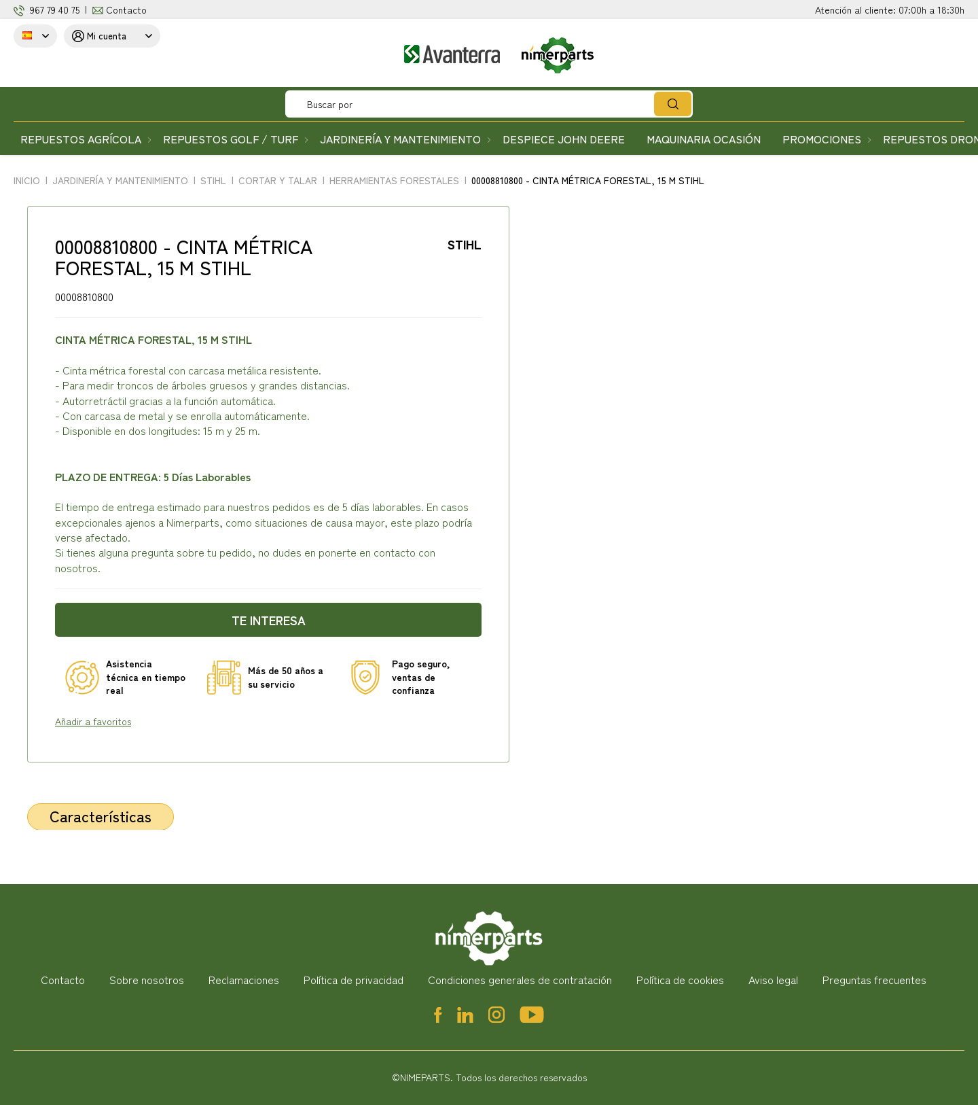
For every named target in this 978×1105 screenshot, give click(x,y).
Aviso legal (773, 979)
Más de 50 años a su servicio (285, 677)
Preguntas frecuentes (874, 979)
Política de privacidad (353, 979)
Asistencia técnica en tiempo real (145, 677)
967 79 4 (46, 9)
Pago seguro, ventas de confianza (421, 677)
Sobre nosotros (146, 979)
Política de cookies (680, 979)
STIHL (465, 244)
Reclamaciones (244, 979)
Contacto (126, 9)
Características (100, 815)
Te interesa (269, 620)
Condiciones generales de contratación (520, 979)
